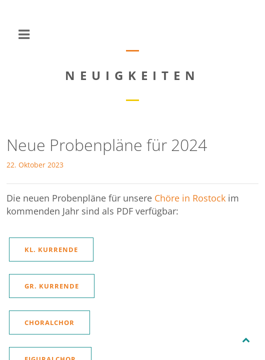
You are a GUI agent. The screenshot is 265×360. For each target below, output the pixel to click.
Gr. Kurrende (51, 286)
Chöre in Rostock (190, 198)
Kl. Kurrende (51, 249)
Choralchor (49, 322)
